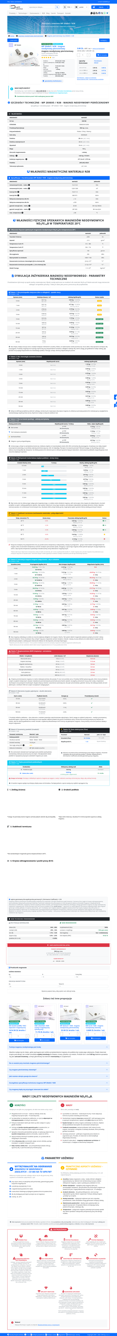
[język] (83, 7)
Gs (9, 984)
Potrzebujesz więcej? (98, 61)
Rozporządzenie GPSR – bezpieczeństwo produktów (90, 79)
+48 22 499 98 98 (41, 91)
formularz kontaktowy (64, 91)
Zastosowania (35, 13)
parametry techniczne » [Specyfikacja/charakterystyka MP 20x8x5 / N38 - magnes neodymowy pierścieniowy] (52, 81)
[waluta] (70, 7)
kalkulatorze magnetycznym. (58, 93)
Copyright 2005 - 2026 (93, 1335)
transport (99, 49)
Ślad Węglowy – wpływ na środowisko (86, 77)
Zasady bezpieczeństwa (15, 1335)
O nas (27, 1335)
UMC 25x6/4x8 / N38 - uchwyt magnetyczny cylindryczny (42, 1027)
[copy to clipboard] (92, 13)
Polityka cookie (50, 1335)
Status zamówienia (16, 2)
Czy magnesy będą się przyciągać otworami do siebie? (28, 1089)
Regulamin (61, 1335)
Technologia (22, 13)
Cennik (53, 13)
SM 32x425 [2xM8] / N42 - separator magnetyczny (18, 1026)
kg (9, 974)
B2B (43, 13)
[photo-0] (22, 64)
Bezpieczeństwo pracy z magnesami (48, 1325)
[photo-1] (26, 64)
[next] (37, 54)
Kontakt (68, 13)
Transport (60, 13)
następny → (105, 40)
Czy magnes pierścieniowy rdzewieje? (22, 1070)
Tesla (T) (61, 984)
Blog (47, 13)
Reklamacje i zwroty (73, 1335)
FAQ (8, 2)
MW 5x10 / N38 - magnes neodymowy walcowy (94, 1026)
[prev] (11, 54)
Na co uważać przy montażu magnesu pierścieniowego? (29, 1063)
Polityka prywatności (38, 1335)
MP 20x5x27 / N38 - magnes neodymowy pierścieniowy (70, 1026)
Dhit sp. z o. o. (105, 1335)
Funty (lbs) (79, 974)
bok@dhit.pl (106, 2)
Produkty (12, 13)
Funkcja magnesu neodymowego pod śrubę (25, 1047)
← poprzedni (13, 40)
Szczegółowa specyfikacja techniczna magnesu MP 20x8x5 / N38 (32, 1083)
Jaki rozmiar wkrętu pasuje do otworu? (23, 1076)
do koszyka (102, 55)
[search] (41, 7)
